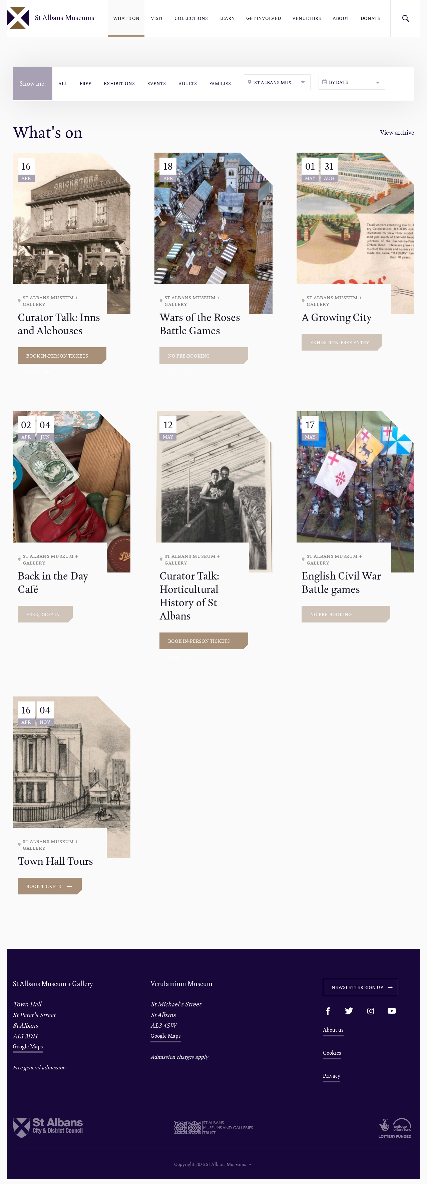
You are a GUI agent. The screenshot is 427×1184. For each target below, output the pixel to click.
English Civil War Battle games (341, 584)
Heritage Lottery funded (372, 1132)
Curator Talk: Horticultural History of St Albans (189, 598)
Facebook (328, 1013)
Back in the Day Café (53, 584)
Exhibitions (121, 83)
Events (159, 83)
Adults (191, 83)
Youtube (392, 1013)
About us (333, 1032)
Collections (191, 18)
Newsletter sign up (362, 989)
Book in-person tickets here (57, 360)
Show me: (32, 83)
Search (405, 18)
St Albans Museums (68, 18)
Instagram (371, 1013)
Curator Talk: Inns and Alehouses (59, 326)
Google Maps (28, 1048)
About (341, 18)
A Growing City (337, 319)
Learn (227, 18)
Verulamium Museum (181, 985)
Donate (370, 18)
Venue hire (306, 18)
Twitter (349, 1013)
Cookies (332, 1055)
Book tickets (49, 888)
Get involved (263, 18)
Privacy (331, 1079)
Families (225, 83)
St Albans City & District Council (54, 1132)
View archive (397, 134)
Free (87, 83)
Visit (157, 18)
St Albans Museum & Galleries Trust (213, 1132)
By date (343, 83)
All (63, 83)
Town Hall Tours (55, 863)
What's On (126, 18)
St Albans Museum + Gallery (53, 985)
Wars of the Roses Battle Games (199, 326)
